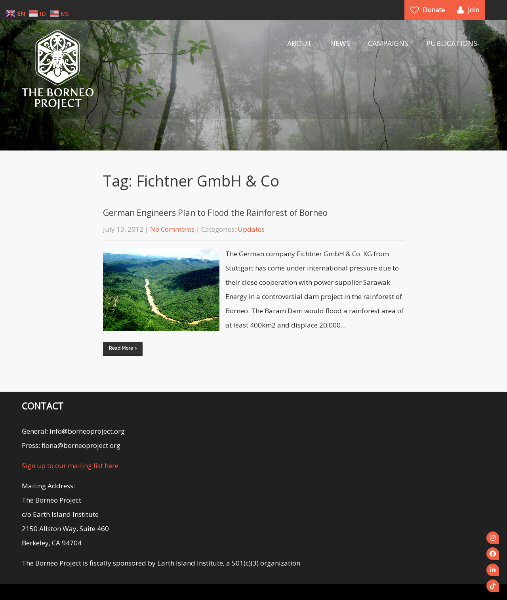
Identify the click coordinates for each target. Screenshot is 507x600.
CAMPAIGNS (388, 43)
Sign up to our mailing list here (70, 465)
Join (473, 10)
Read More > (123, 348)
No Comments (172, 229)
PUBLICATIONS (451, 43)
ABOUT (299, 43)
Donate (434, 10)
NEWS (340, 43)
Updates (251, 229)
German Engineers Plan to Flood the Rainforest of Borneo (215, 212)
